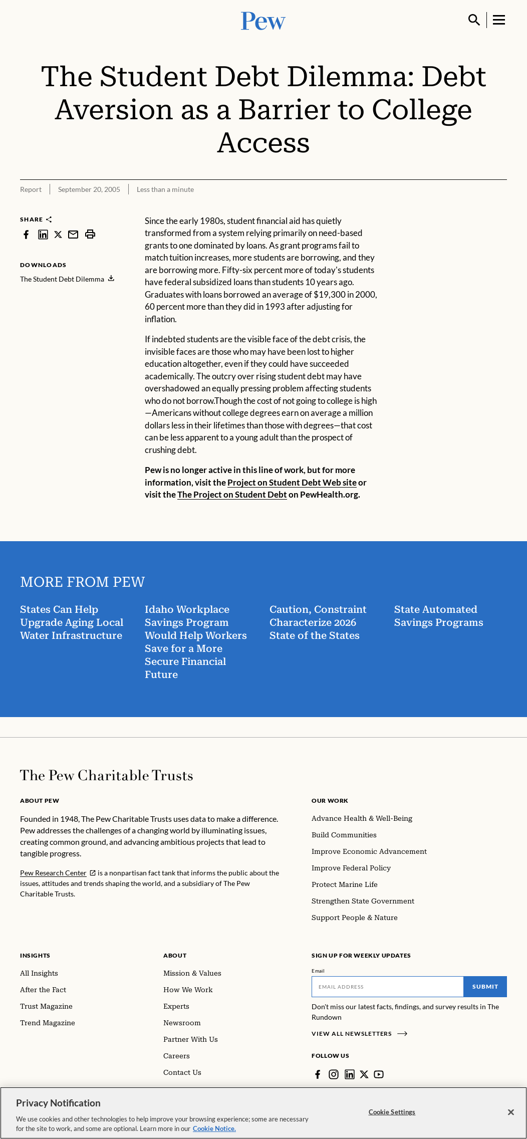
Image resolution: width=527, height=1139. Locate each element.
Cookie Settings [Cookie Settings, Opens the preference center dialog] (392, 1112)
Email (318, 970)
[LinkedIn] (350, 1074)
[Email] (388, 986)
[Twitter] (364, 1074)
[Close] (511, 1112)
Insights (35, 955)
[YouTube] (379, 1074)
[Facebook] (318, 1074)
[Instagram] (334, 1074)
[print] (90, 234)
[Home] (106, 775)
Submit (485, 986)
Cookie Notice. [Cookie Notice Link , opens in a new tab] (214, 1128)
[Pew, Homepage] (263, 20)
